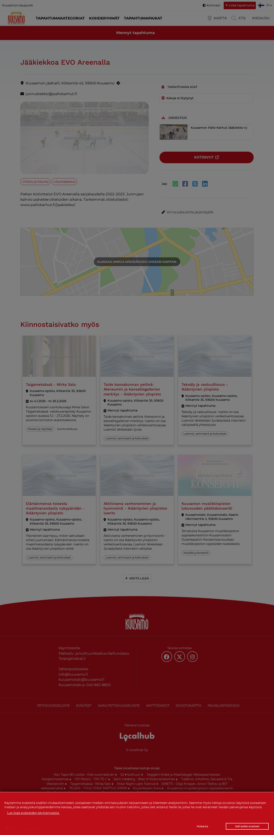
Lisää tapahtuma (241, 5)
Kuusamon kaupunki (17, 5)
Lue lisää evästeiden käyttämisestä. (33, 813)
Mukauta (202, 826)
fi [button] (265, 5)
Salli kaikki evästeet (247, 826)
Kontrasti (213, 5)
